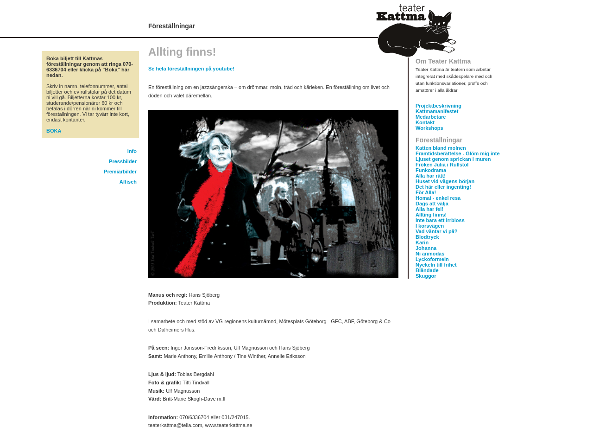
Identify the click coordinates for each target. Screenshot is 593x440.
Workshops (429, 128)
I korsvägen (430, 226)
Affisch (128, 182)
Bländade (427, 270)
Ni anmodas (430, 253)
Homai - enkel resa (438, 198)
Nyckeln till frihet (436, 265)
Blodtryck (427, 237)
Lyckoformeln (432, 259)
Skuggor (426, 276)
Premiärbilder (120, 171)
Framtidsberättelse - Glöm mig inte (458, 153)
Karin (422, 242)
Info (132, 151)
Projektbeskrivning (438, 105)
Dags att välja (432, 203)
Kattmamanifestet (437, 111)
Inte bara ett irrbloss (440, 220)
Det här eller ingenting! (443, 187)
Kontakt (425, 122)
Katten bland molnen (441, 148)
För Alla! (426, 192)
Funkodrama (431, 170)
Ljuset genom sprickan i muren (453, 159)
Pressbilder (123, 161)
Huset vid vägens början (445, 181)
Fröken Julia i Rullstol (442, 164)
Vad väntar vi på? (436, 231)
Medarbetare (431, 117)
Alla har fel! (429, 209)
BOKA (53, 131)
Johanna (426, 248)
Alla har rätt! (431, 176)
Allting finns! (431, 214)
